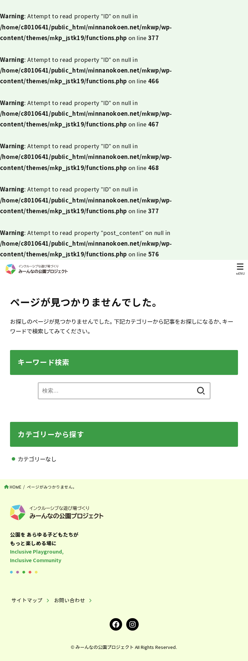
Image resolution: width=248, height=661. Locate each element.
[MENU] (240, 269)
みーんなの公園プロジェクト (104, 647)
